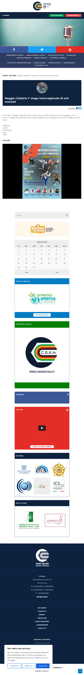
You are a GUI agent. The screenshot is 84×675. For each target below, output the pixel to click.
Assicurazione (42, 621)
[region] (28, 658)
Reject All (28, 666)
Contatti (42, 628)
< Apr (26, 272)
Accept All (43, 666)
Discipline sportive (56, 55)
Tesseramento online (14, 55)
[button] (66, 215)
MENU (6, 15)
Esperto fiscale (40, 58)
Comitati (42, 611)
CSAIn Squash (68, 63)
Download (71, 55)
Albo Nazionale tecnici (35, 55)
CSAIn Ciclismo (40, 63)
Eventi (42, 615)
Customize (14, 666)
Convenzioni (42, 625)
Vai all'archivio (42, 315)
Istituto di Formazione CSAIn (19, 63)
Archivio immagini (24, 58)
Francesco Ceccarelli (42, 643)
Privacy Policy (42, 671)
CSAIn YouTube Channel (42, 446)
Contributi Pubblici (58, 58)
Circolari (42, 618)
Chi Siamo (42, 608)
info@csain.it (42, 597)
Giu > (57, 272)
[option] (42, 171)
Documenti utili (41, 65)
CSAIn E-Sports (54, 63)
